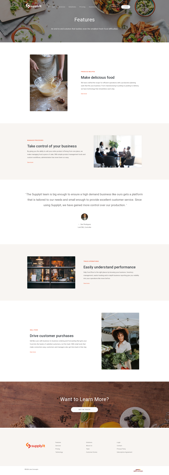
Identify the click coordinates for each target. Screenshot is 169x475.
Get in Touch (84, 409)
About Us (89, 445)
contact (116, 6)
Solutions (73, 6)
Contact (120, 445)
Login (127, 6)
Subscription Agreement (125, 452)
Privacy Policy (122, 448)
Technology (59, 452)
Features (51, 6)
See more (84, 94)
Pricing (84, 6)
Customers (95, 6)
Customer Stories (92, 452)
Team (88, 448)
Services (62, 6)
